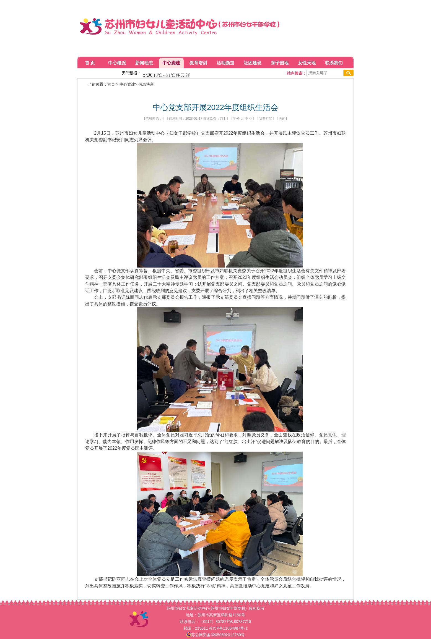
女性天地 (307, 63)
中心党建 (171, 63)
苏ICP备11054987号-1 (228, 628)
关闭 (282, 119)
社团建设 (252, 63)
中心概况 (117, 63)
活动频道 (225, 63)
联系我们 (334, 63)
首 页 (90, 63)
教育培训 (198, 63)
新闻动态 (144, 63)
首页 (111, 84)
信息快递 (146, 84)
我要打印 (265, 119)
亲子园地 (280, 63)
